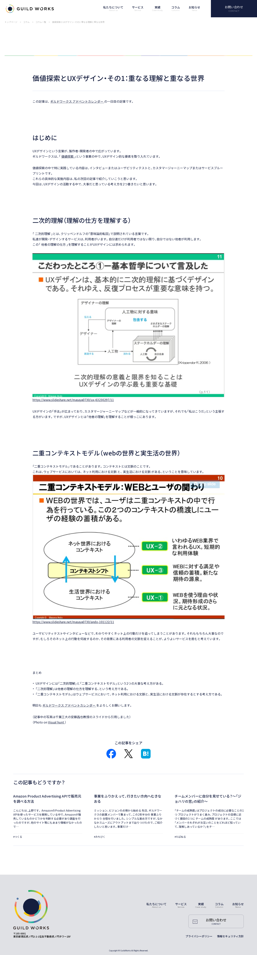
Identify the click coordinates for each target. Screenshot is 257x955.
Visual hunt (56, 722)
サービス (181, 904)
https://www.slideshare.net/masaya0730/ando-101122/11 (73, 621)
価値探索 (67, 156)
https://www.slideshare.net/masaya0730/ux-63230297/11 (73, 399)
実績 (201, 904)
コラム (219, 904)
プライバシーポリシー (199, 936)
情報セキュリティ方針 (230, 936)
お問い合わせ (234, 7)
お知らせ (238, 904)
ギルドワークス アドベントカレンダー (77, 101)
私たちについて (156, 904)
